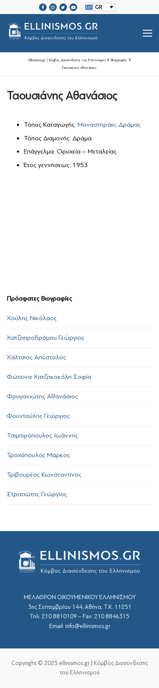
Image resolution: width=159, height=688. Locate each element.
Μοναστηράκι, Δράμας (109, 124)
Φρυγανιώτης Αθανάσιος (42, 396)
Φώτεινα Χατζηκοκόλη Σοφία (49, 377)
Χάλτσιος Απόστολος (36, 357)
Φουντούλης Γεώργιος (38, 416)
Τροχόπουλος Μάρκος (38, 455)
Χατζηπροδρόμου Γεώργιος (45, 337)
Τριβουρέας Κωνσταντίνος (44, 474)
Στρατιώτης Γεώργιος (37, 494)
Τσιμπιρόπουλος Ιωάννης (42, 435)
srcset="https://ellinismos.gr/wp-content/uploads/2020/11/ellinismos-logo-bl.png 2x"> (75, 33)
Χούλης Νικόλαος (32, 318)
